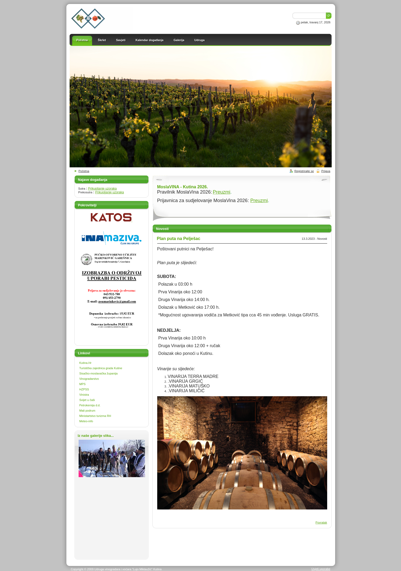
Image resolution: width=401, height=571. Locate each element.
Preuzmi (221, 192)
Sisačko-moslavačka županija (98, 373)
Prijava (325, 171)
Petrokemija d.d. (89, 405)
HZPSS (84, 389)
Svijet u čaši (87, 400)
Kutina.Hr (85, 362)
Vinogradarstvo (89, 378)
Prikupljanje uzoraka (102, 188)
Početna (84, 171)
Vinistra (84, 394)
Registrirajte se (304, 171)
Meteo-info (86, 421)
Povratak (321, 522)
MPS (82, 384)
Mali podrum (87, 410)
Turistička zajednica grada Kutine (100, 368)
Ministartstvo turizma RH (95, 415)
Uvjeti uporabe (321, 568)
